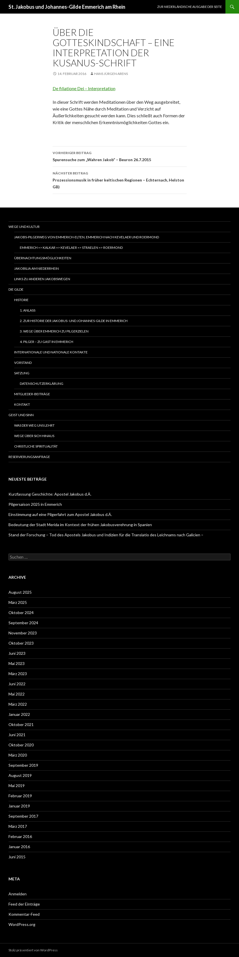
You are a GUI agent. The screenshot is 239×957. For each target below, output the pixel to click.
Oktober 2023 (21, 643)
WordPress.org (21, 924)
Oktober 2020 (21, 744)
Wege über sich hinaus (34, 436)
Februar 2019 (20, 795)
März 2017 (17, 826)
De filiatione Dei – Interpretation (84, 88)
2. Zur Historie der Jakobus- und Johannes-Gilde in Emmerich (74, 321)
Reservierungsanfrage (29, 457)
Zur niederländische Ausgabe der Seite (189, 6)
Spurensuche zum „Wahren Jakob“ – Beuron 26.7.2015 (120, 156)
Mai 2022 (16, 694)
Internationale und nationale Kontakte (51, 352)
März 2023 (17, 673)
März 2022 (17, 704)
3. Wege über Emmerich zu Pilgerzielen (54, 331)
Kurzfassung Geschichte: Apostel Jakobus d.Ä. (49, 494)
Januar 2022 (19, 714)
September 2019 (23, 765)
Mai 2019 (16, 785)
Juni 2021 (16, 734)
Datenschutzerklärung (41, 383)
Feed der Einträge (24, 904)
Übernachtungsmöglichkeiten (42, 258)
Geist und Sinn (21, 415)
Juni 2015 (16, 856)
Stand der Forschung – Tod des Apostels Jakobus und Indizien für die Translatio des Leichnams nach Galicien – (105, 534)
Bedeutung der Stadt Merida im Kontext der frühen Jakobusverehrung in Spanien (80, 524)
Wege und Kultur (24, 226)
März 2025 (17, 602)
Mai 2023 (16, 663)
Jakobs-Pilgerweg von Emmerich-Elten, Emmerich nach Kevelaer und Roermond (86, 237)
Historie (21, 300)
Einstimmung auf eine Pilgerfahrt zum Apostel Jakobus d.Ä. (60, 514)
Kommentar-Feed (24, 914)
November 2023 (22, 632)
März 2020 (17, 755)
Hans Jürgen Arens (111, 74)
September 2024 (23, 622)
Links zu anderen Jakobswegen (42, 279)
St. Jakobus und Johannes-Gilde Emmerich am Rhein (66, 7)
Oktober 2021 (21, 724)
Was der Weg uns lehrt (34, 425)
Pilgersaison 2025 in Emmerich (35, 504)
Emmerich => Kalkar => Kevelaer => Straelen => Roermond (71, 247)
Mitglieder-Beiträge (32, 394)
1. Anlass (27, 310)
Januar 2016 (19, 846)
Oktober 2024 (21, 612)
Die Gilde (15, 289)
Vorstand (23, 362)
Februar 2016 (20, 836)
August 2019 (20, 775)
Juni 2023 (16, 653)
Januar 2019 (19, 805)
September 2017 (23, 816)
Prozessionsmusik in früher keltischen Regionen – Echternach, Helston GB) (120, 179)
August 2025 (20, 592)
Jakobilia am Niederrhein (36, 268)
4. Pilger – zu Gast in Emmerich (46, 342)
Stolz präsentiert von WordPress (33, 950)
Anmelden (17, 893)
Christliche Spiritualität (36, 446)
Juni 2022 (16, 683)
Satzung (21, 373)
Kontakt (22, 404)
